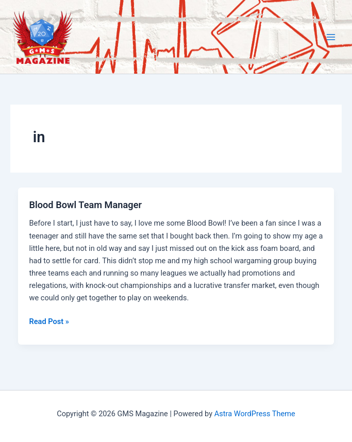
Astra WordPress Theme (254, 413)
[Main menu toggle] (331, 37)
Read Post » (49, 321)
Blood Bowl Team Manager (85, 204)
